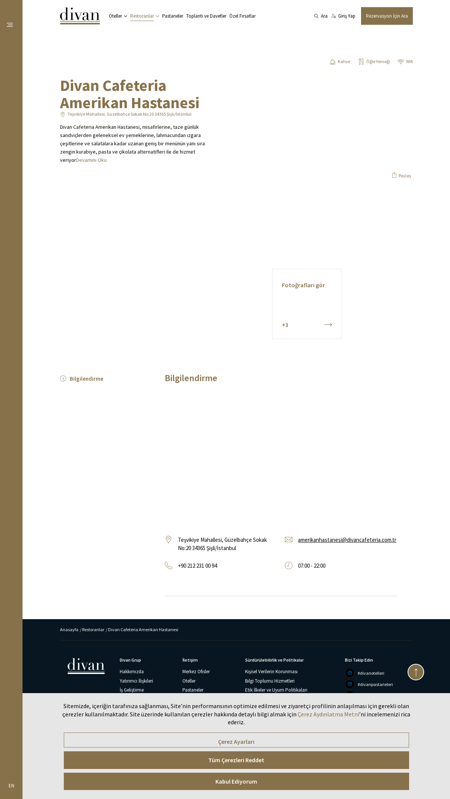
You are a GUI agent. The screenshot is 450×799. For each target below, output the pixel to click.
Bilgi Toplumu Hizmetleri (270, 681)
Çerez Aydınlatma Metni (328, 714)
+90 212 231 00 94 (197, 565)
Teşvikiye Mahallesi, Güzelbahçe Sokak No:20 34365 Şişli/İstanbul (129, 114)
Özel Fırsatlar (242, 16)
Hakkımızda (132, 671)
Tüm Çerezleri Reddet (236, 760)
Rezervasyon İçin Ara (387, 16)
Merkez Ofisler (196, 671)
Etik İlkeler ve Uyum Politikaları (276, 690)
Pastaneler (172, 16)
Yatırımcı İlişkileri (136, 681)
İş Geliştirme (132, 690)
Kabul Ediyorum (236, 781)
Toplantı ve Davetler (206, 16)
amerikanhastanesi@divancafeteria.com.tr (347, 539)
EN (11, 785)
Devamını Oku (91, 160)
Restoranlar (142, 16)
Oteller (115, 16)
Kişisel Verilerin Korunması (271, 671)
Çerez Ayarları (236, 741)
